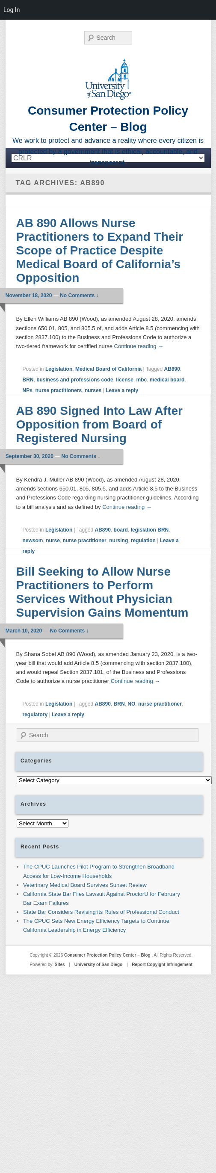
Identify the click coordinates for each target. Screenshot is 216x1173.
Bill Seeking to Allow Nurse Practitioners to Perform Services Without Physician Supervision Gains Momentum (102, 592)
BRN (28, 380)
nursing (118, 541)
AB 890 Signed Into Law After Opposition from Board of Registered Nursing (99, 424)
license (124, 380)
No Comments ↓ (79, 295)
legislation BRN (150, 530)
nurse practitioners (59, 390)
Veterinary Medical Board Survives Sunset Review (85, 885)
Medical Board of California (108, 369)
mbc (141, 380)
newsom (33, 541)
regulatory (35, 715)
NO (131, 704)
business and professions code (74, 380)
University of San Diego (98, 964)
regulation (143, 541)
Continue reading (139, 346)
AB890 (172, 369)
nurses (93, 390)
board (121, 530)
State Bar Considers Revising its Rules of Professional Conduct (101, 912)
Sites (60, 964)
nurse (53, 541)
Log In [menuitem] (11, 9)
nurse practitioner (85, 541)
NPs (28, 390)
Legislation (58, 369)
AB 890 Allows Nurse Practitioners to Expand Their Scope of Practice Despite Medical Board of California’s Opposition (99, 250)
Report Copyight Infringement (162, 964)
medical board (167, 380)
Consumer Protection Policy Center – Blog (107, 955)
